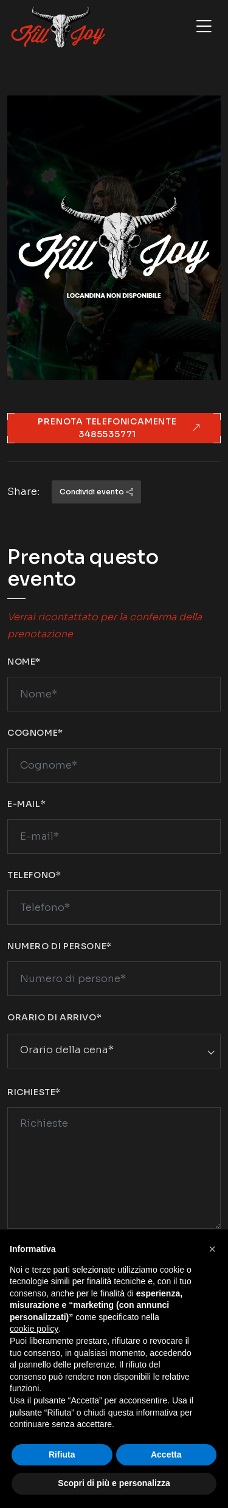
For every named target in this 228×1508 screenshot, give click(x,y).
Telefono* (34, 875)
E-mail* (26, 803)
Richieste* (34, 1092)
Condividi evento (96, 491)
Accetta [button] (166, 1454)
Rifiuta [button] (62, 1454)
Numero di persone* (59, 946)
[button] (212, 1249)
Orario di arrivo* (54, 1017)
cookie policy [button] (34, 1328)
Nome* (24, 661)
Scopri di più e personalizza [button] (114, 1483)
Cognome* (35, 732)
